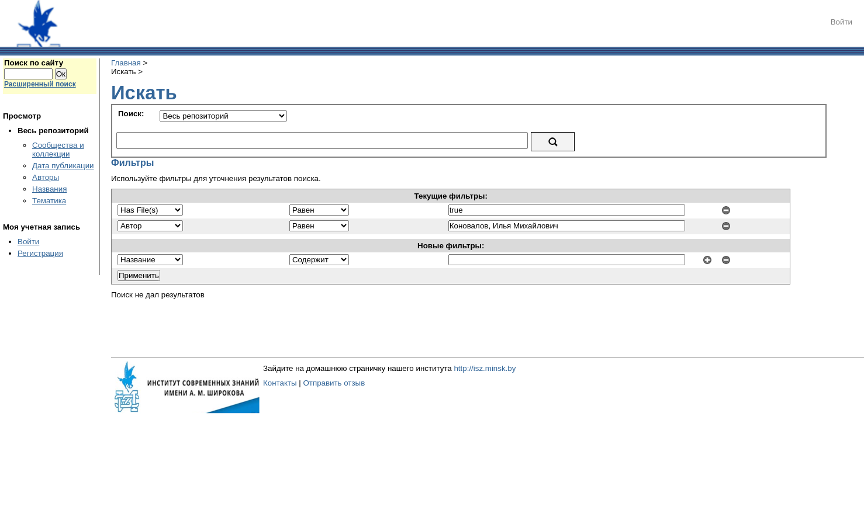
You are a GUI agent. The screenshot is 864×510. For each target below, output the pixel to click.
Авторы (45, 177)
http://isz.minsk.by (485, 368)
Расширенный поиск (40, 84)
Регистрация (40, 253)
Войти (841, 22)
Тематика (49, 200)
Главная (126, 62)
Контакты (280, 383)
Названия (49, 189)
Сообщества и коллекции (58, 149)
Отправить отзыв (334, 383)
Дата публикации (63, 165)
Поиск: (131, 113)
